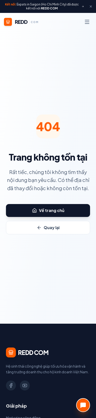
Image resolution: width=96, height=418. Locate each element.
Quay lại (48, 227)
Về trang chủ (48, 210)
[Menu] (87, 22)
